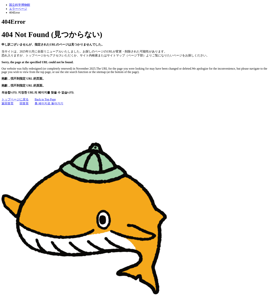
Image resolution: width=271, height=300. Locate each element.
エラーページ (18, 8)
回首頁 (24, 103)
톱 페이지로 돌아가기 (49, 103)
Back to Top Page (45, 99)
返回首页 (8, 103)
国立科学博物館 (19, 4)
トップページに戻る (15, 99)
